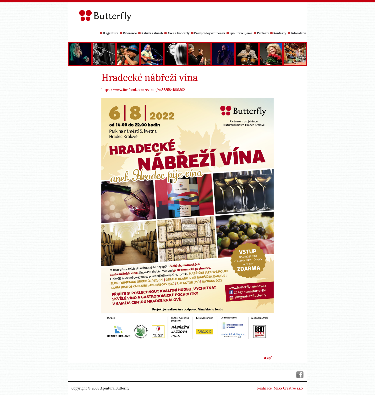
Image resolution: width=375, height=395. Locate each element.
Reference (128, 33)
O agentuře (109, 33)
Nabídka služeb (150, 33)
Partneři (261, 33)
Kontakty (278, 33)
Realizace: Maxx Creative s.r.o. (280, 388)
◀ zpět (268, 358)
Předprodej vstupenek (208, 33)
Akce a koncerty (177, 33)
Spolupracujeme (239, 33)
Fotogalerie (297, 33)
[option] (80, 54)
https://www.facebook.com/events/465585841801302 (143, 90)
